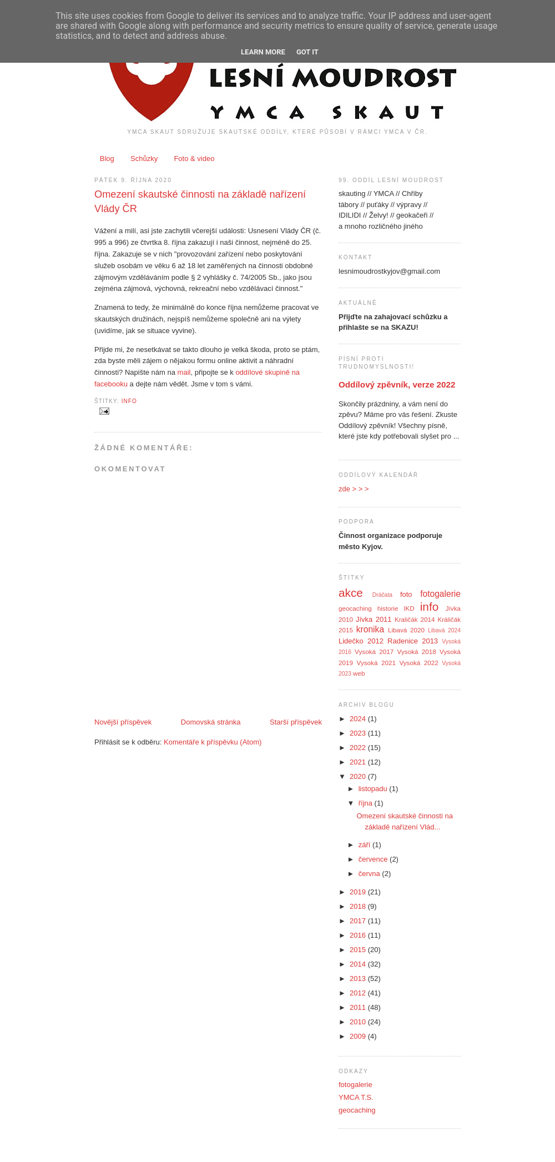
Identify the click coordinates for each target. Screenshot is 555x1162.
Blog (107, 158)
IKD (408, 608)
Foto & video (194, 158)
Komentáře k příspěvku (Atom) (212, 742)
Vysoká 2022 (418, 662)
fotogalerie (440, 593)
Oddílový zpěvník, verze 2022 (397, 384)
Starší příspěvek (296, 722)
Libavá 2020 (406, 629)
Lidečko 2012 (361, 641)
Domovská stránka (211, 722)
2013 (359, 978)
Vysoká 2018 (416, 651)
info (129, 401)
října (367, 803)
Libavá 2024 (444, 630)
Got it (307, 52)
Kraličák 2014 (415, 619)
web (359, 673)
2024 (359, 719)
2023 (359, 733)
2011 (359, 1007)
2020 (359, 776)
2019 (359, 892)
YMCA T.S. (356, 1097)
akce (351, 592)
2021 (359, 762)
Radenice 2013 (412, 641)
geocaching (355, 608)
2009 (359, 1036)
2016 (359, 935)
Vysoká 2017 (374, 651)
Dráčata (382, 595)
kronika (370, 629)
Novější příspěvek (123, 722)
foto (406, 594)
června (370, 873)
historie (387, 608)
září (365, 845)
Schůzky (144, 158)
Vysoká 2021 (376, 662)
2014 (359, 964)
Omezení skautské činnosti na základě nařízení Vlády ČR (200, 201)
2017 (359, 921)
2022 (359, 747)
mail (184, 372)
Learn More (263, 52)
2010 (359, 1022)
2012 (359, 993)
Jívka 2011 (374, 619)
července (374, 859)
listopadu (374, 788)
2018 (359, 906)
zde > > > (354, 489)
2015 (359, 949)
